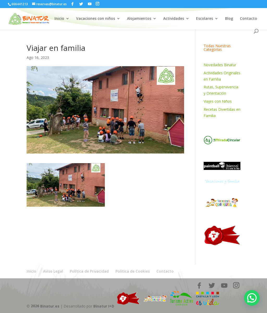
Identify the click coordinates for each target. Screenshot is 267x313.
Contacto (248, 19)
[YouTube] (90, 4)
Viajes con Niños (218, 101)
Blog (229, 19)
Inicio (59, 19)
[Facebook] (72, 4)
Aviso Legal (53, 271)
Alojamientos (139, 19)
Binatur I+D (103, 305)
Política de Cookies (133, 271)
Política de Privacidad (89, 271)
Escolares (204, 19)
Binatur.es (49, 305)
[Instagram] (97, 4)
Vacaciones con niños (95, 19)
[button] (252, 298)
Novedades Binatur (220, 64)
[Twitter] (81, 4)
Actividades (173, 19)
